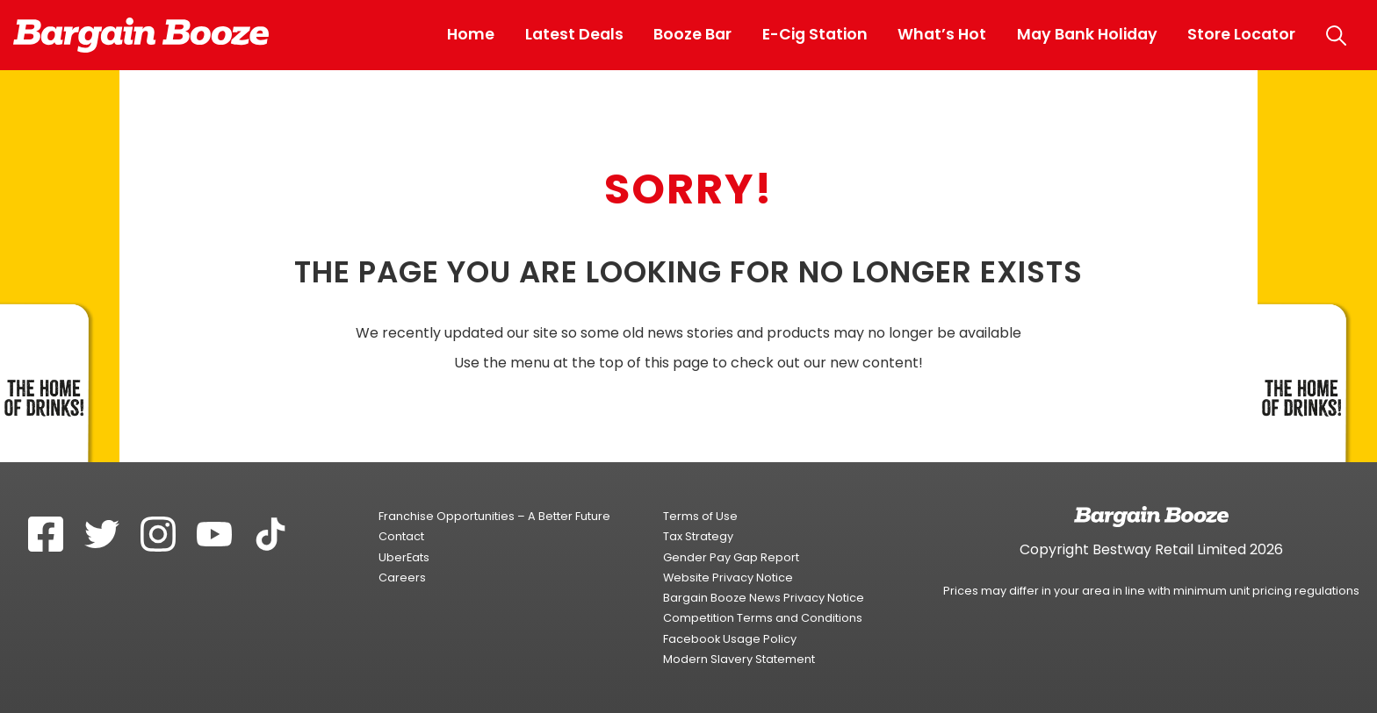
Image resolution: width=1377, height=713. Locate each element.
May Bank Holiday (1087, 34)
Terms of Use (700, 516)
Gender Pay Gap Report (731, 557)
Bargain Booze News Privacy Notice (763, 597)
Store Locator (1241, 34)
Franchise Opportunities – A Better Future (494, 516)
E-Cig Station (815, 34)
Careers (402, 577)
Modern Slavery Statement (739, 659)
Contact (401, 536)
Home (470, 34)
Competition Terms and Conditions (762, 617)
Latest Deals (574, 34)
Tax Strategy (698, 536)
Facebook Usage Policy (730, 638)
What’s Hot (942, 34)
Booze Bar (692, 34)
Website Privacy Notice (728, 577)
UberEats (403, 557)
